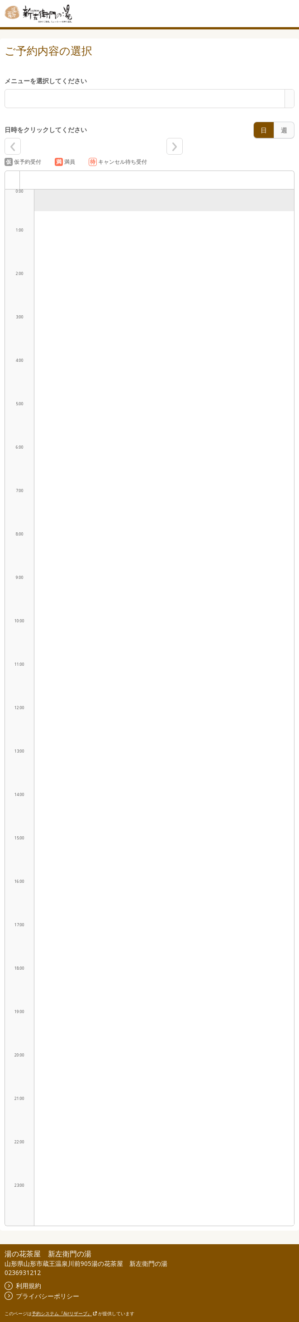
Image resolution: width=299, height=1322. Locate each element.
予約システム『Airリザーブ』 (64, 1313)
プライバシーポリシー (42, 1296)
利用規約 (23, 1285)
